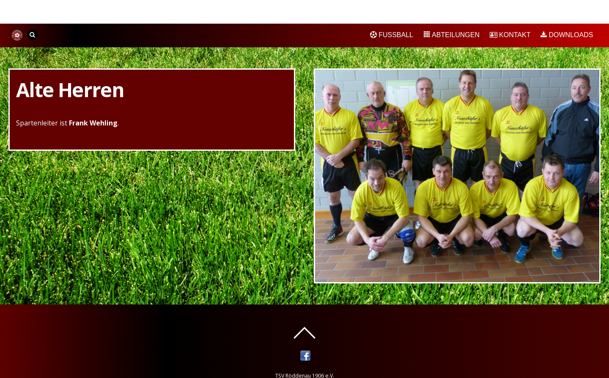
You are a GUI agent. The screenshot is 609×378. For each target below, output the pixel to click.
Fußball (391, 34)
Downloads (566, 34)
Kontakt (510, 34)
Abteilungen (451, 34)
